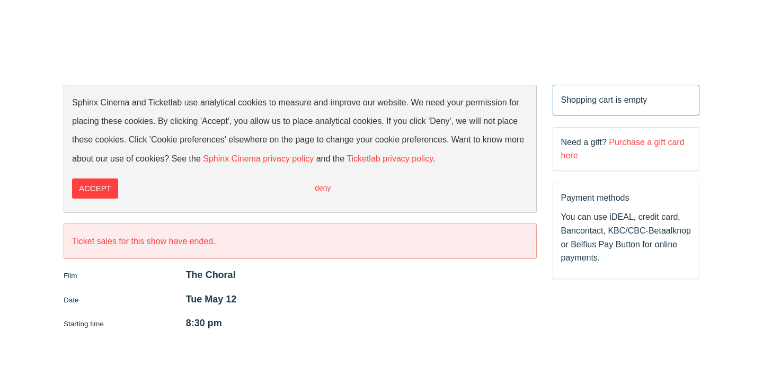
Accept (95, 188)
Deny (323, 188)
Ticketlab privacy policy (390, 158)
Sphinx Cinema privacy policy (258, 158)
